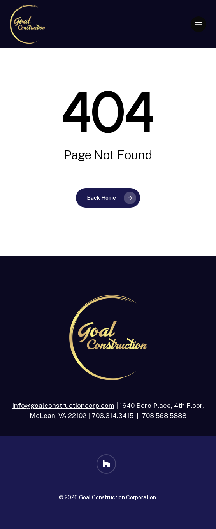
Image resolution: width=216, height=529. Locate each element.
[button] (198, 24)
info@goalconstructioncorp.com (63, 405)
